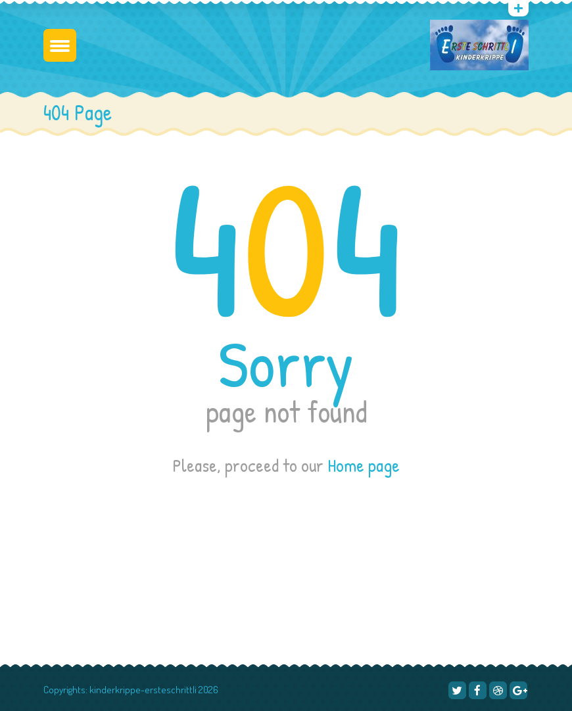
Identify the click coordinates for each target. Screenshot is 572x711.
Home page (363, 465)
